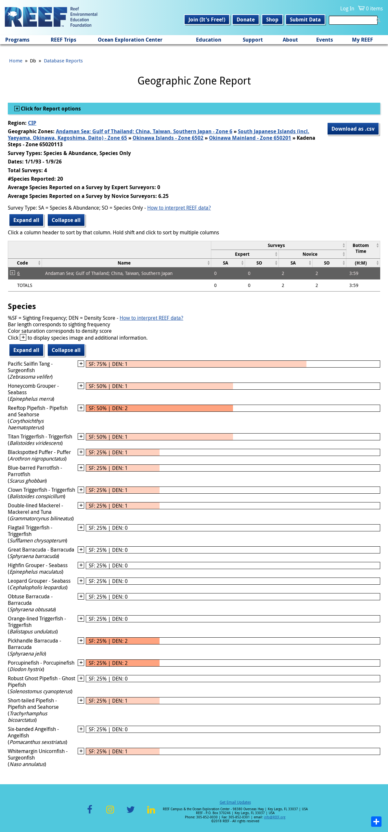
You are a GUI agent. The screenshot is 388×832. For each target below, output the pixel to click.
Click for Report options (50, 108)
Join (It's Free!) (206, 19)
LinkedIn (151, 813)
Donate (246, 19)
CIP (32, 122)
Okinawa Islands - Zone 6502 (168, 137)
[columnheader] (278, 245)
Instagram (110, 813)
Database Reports (63, 60)
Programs (17, 39)
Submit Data (305, 19)
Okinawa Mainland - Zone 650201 (250, 137)
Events (324, 39)
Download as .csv (353, 128)
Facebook (89, 813)
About (290, 39)
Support (253, 39)
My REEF (362, 39)
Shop (272, 19)
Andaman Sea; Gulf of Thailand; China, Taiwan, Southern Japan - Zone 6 (144, 131)
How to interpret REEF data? (179, 207)
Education (208, 39)
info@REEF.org (274, 817)
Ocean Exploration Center (130, 39)
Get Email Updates (235, 802)
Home (15, 60)
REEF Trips (63, 39)
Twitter (130, 813)
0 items (374, 8)
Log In (347, 8)
